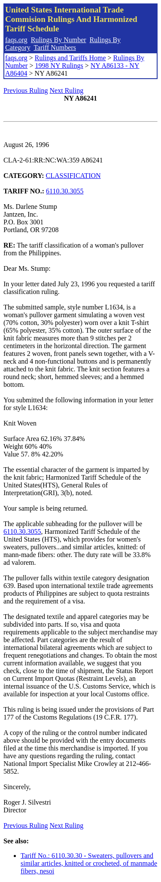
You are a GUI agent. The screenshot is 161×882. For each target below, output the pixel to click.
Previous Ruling (25, 90)
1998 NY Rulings (59, 65)
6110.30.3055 (64, 191)
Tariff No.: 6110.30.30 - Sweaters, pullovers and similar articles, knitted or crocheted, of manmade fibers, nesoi (89, 863)
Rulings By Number (58, 39)
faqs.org (16, 39)
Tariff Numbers (54, 47)
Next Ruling (67, 90)
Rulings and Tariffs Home (70, 57)
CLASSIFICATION (73, 175)
